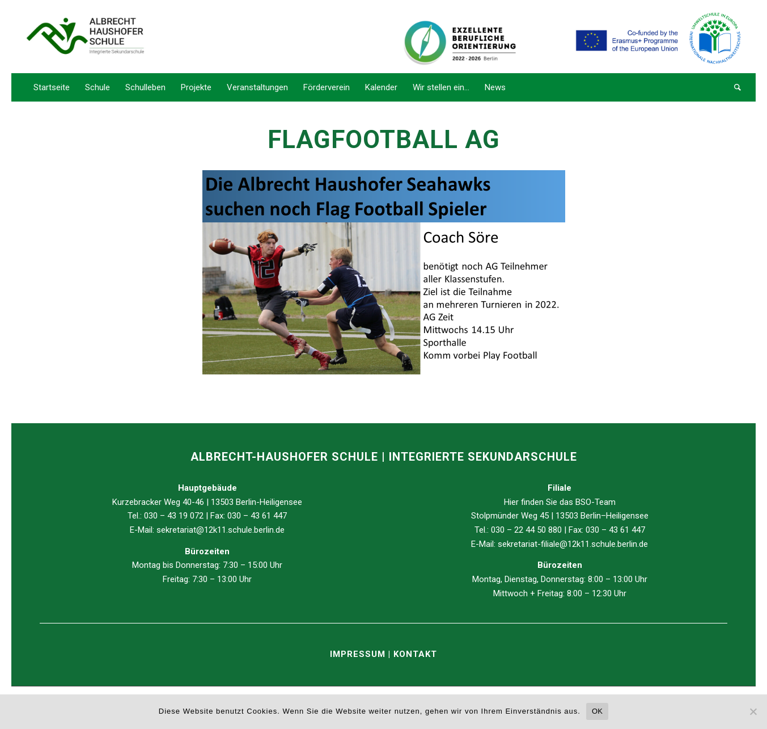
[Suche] (734, 87)
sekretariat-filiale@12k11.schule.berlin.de (573, 544)
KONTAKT (415, 654)
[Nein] (752, 711)
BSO (583, 502)
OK (597, 711)
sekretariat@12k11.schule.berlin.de (220, 530)
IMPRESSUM (359, 654)
